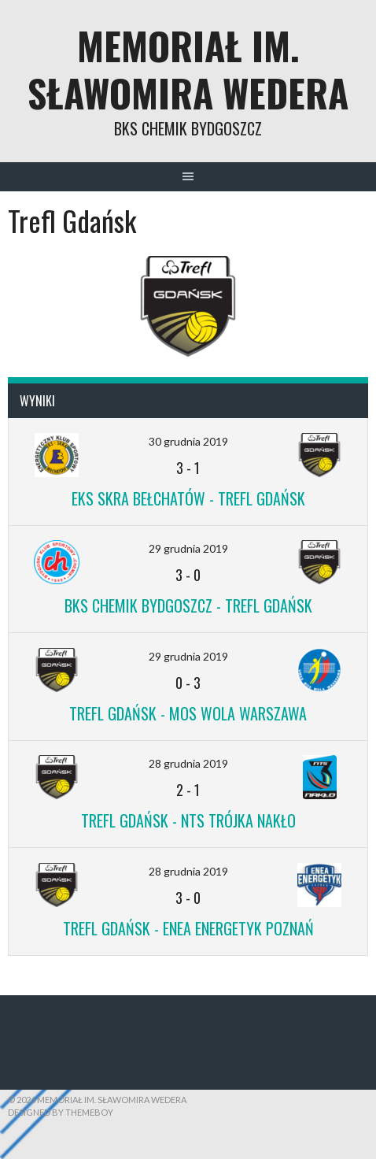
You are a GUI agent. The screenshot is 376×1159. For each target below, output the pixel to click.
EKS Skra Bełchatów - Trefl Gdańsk (188, 498)
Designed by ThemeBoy (60, 1112)
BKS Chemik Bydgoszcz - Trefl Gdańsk (188, 605)
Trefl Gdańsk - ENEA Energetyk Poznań (188, 928)
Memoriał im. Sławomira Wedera (188, 68)
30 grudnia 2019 (188, 441)
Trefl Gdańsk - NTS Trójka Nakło (188, 820)
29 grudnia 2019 (188, 548)
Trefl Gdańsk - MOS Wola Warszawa (188, 713)
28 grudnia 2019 (188, 763)
